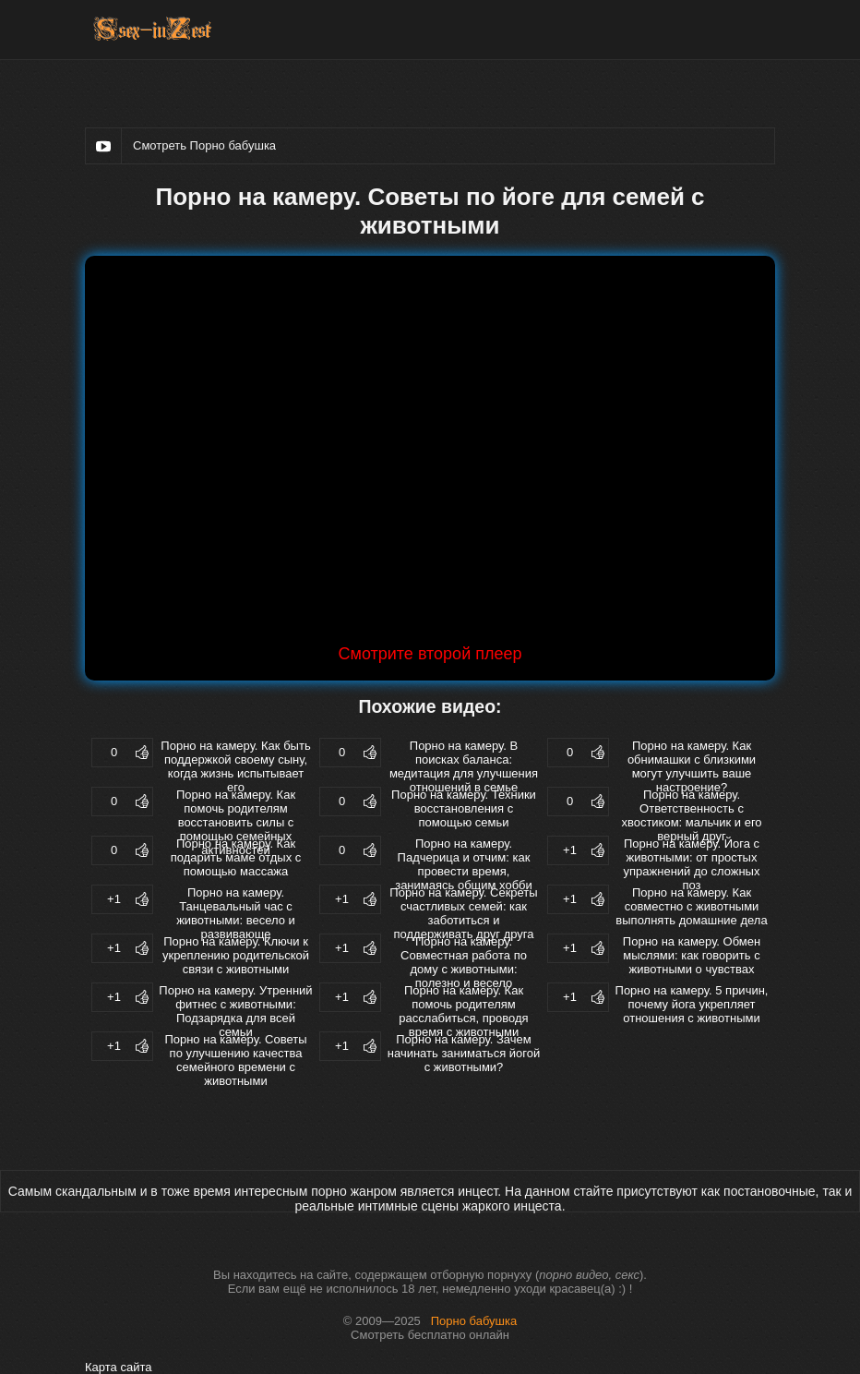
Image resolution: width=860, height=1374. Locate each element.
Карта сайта (118, 1367)
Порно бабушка (474, 1321)
